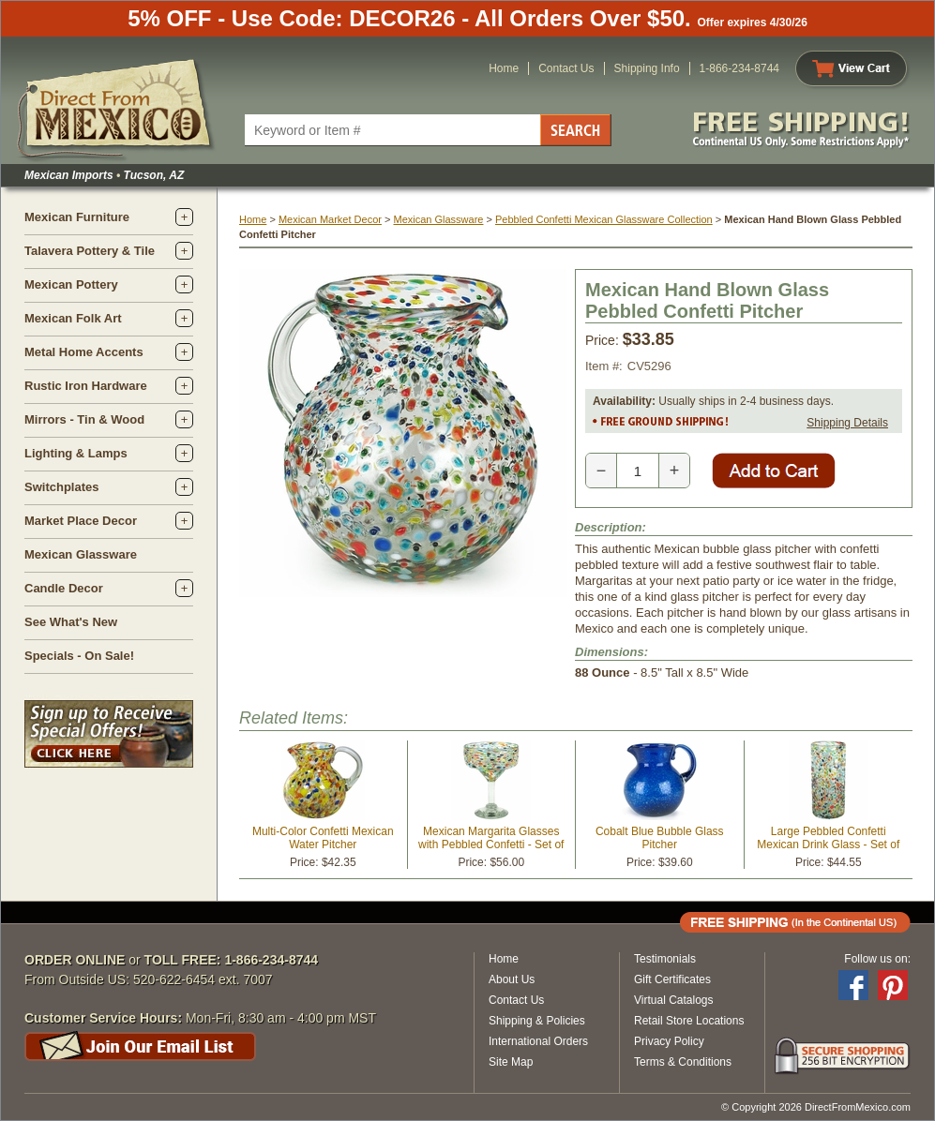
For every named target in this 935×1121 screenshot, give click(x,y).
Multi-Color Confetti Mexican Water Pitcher (323, 838)
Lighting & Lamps (76, 453)
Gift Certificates (672, 979)
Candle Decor (63, 588)
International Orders (538, 1041)
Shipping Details (847, 422)
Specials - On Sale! (79, 656)
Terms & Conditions (682, 1062)
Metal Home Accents (83, 352)
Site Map (511, 1062)
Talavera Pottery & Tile (89, 251)
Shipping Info (647, 68)
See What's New (70, 622)
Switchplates (61, 487)
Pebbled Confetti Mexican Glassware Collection (604, 219)
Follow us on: (877, 958)
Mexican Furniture (76, 217)
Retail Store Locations (689, 1020)
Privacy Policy (669, 1041)
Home (504, 68)
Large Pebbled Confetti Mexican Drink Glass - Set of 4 (828, 844)
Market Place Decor (80, 521)
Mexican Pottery (71, 284)
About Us (512, 979)
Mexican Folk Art (73, 318)
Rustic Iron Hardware (85, 386)
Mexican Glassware (80, 554)
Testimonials (665, 958)
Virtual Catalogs (674, 1000)
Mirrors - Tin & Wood (84, 419)
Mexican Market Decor (330, 219)
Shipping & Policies (537, 1020)
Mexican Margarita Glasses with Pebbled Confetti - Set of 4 (491, 844)
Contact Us (566, 68)
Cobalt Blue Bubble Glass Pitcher (660, 838)
